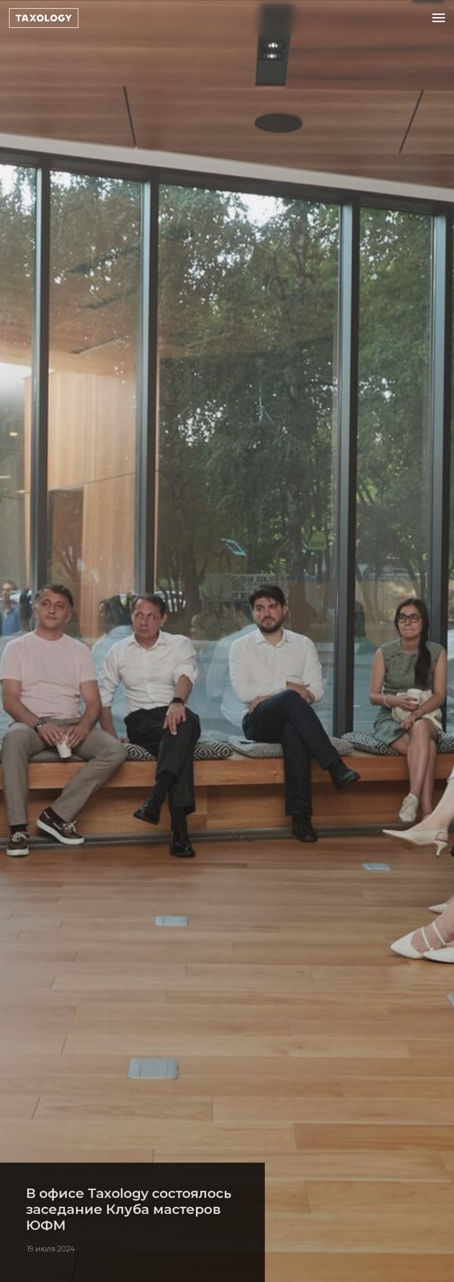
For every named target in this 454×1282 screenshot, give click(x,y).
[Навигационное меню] (438, 18)
